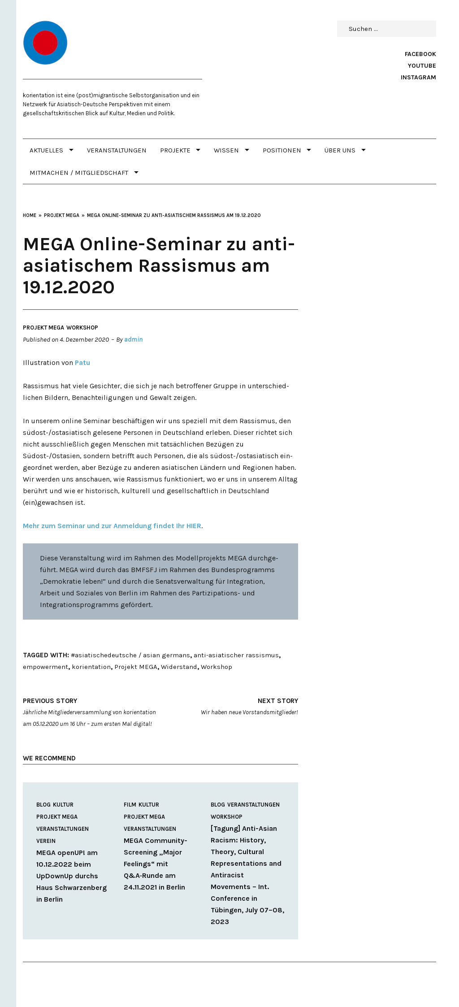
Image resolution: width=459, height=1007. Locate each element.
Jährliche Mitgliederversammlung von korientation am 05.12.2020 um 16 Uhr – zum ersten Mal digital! (91, 711)
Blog (43, 804)
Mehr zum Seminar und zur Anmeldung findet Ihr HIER (112, 525)
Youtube (422, 65)
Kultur (63, 804)
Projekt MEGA (43, 327)
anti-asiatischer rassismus (236, 655)
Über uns (340, 150)
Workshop (82, 327)
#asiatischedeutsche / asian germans (130, 655)
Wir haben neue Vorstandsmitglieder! (230, 705)
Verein (46, 841)
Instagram (418, 77)
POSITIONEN (282, 150)
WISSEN (226, 150)
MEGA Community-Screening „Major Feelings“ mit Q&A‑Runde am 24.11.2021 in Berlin (155, 863)
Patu (82, 362)
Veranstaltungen (117, 150)
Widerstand (179, 667)
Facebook (420, 54)
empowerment (45, 667)
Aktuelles (46, 150)
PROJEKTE (175, 150)
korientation (91, 667)
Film (130, 804)
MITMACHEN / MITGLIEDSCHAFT (79, 173)
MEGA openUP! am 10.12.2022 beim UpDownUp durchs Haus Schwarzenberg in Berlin (71, 875)
